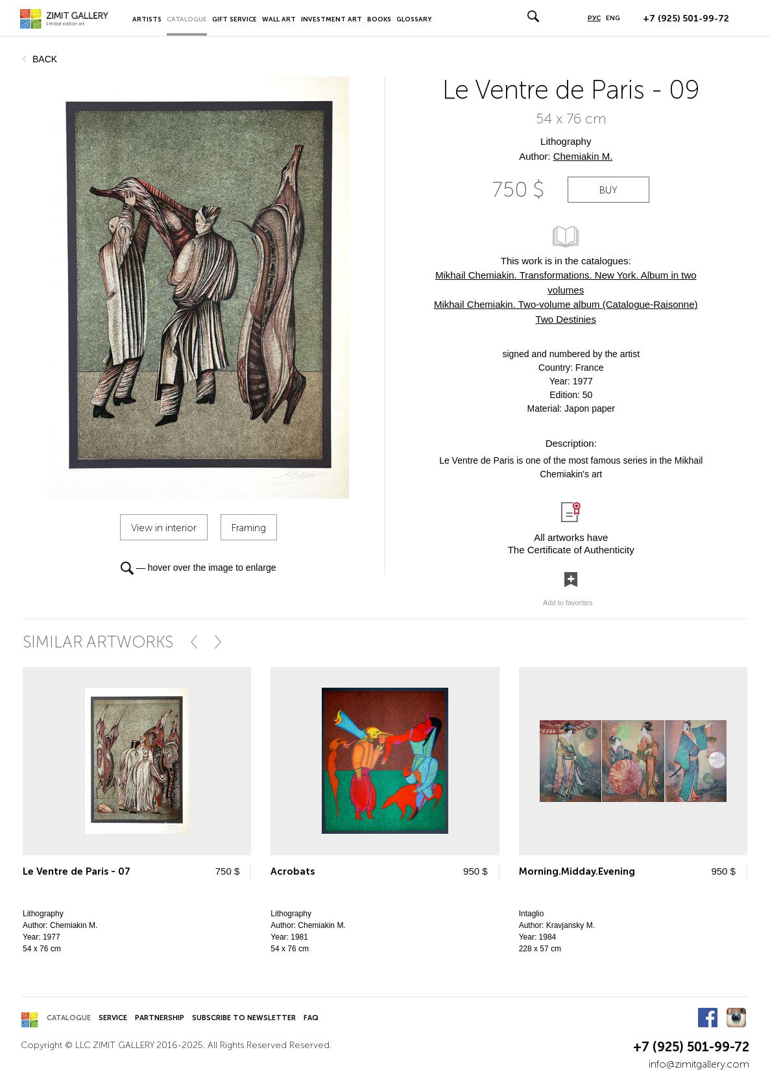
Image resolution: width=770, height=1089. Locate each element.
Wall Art (279, 19)
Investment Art (331, 19)
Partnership (159, 1018)
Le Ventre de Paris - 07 (76, 871)
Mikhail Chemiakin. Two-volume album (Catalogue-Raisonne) (566, 304)
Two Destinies (566, 319)
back (44, 59)
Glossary (413, 19)
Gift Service (234, 19)
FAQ (311, 1018)
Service (113, 1018)
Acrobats (293, 871)
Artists (147, 19)
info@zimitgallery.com (699, 1064)
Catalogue (187, 19)
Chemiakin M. (583, 156)
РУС (594, 18)
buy (608, 190)
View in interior (164, 528)
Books (379, 19)
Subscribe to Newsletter (244, 1018)
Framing (249, 528)
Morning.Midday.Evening (577, 871)
